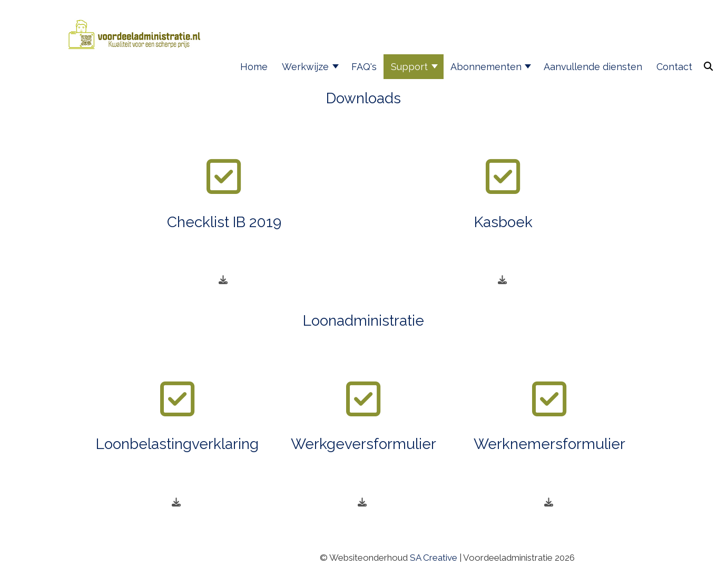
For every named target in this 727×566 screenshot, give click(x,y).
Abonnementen (486, 66)
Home (254, 66)
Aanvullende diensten (593, 66)
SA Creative (433, 557)
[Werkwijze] (336, 66)
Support (409, 66)
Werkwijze (305, 66)
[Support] (435, 66)
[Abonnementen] (529, 66)
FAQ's (364, 66)
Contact (674, 66)
